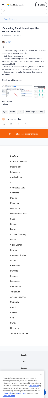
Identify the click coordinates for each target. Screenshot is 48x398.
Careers (13, 312)
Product (14, 198)
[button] (2, 5)
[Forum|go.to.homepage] (15, 5)
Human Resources (18, 213)
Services (14, 276)
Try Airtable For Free (19, 333)
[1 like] (11, 119)
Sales (12, 218)
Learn (12, 229)
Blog (12, 317)
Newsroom (15, 328)
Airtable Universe (18, 297)
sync (5, 111)
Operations (15, 208)
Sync (20, 111)
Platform (14, 156)
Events (13, 239)
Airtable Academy (18, 234)
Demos (13, 250)
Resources (15, 265)
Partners (14, 270)
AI (11, 182)
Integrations (15, 166)
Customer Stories (18, 255)
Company (14, 302)
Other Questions (10, 19)
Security (24, 355)
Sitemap (24, 368)
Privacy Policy (8, 396)
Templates (15, 291)
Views (12, 111)
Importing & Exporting (34, 111)
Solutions (14, 192)
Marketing (14, 203)
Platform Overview (18, 161)
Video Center (16, 244)
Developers (15, 281)
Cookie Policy (34, 389)
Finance (14, 224)
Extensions (15, 172)
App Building (16, 177)
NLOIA (8, 42)
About (13, 307)
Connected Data (17, 187)
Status (13, 322)
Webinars (14, 260)
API (24, 361)
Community (15, 286)
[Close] (41, 377)
